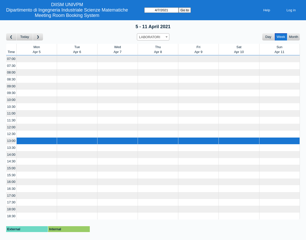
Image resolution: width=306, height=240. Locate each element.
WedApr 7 (118, 49)
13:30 (11, 148)
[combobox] (153, 36)
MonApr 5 (37, 49)
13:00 (11, 141)
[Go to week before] (11, 37)
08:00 (11, 72)
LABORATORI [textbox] (149, 37)
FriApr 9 (198, 49)
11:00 (11, 113)
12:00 (11, 127)
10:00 (11, 100)
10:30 (11, 107)
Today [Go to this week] (24, 37)
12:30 (11, 134)
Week (281, 37)
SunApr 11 (279, 49)
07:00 (11, 59)
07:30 (11, 66)
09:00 (11, 86)
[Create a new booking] (37, 58)
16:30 (11, 189)
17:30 (11, 202)
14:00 (11, 154)
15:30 (11, 175)
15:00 (11, 168)
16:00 (11, 182)
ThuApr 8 (158, 49)
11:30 (11, 120)
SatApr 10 (239, 49)
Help (266, 10)
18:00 (11, 209)
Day (268, 37)
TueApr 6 (77, 49)
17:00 (11, 195)
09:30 (11, 93)
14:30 (11, 161)
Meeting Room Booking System (67, 15)
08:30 (11, 79)
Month (293, 37)
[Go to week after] (38, 37)
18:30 (11, 216)
